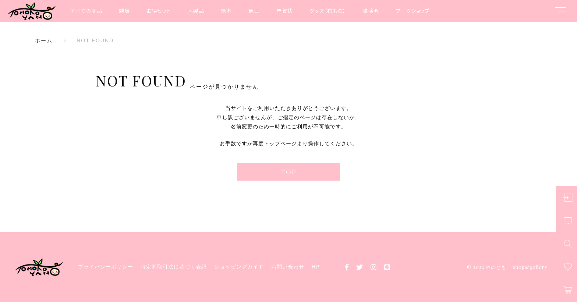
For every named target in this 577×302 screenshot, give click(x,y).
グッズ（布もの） (327, 10)
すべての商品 (86, 10)
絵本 (226, 10)
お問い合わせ (287, 267)
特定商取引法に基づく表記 (174, 267)
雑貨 (124, 10)
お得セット (158, 10)
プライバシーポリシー (105, 267)
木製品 (196, 10)
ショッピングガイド (239, 267)
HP (315, 267)
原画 (254, 10)
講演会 (370, 10)
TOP (288, 171)
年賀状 (284, 10)
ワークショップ (413, 10)
